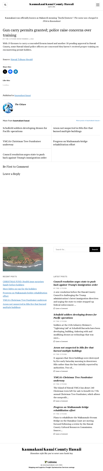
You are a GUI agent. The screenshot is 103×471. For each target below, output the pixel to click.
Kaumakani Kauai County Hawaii (51, 4)
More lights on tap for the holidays (20, 288)
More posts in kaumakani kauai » (88, 120)
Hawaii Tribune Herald (22, 59)
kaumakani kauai (22, 95)
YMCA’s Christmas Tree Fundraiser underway (25, 300)
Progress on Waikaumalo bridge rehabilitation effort (71, 408)
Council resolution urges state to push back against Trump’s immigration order (76, 283)
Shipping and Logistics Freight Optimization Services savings (51, 467)
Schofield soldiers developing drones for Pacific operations (75, 316)
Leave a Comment (61, 308)
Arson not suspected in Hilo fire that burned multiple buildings (74, 349)
